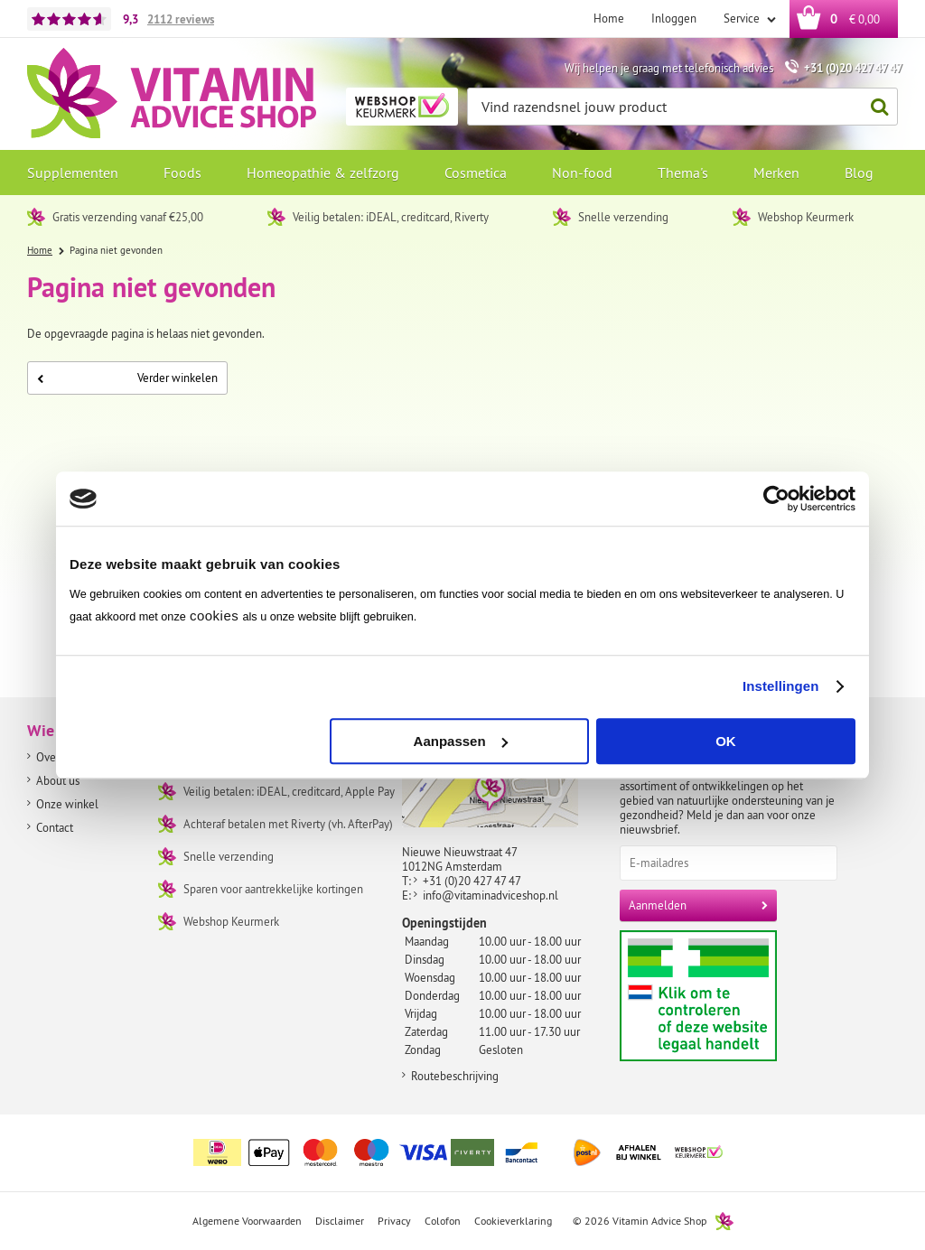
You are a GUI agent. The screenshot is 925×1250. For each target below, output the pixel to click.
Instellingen (781, 686)
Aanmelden (658, 905)
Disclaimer (339, 1220)
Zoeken (874, 107)
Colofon (443, 1220)
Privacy (394, 1220)
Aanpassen (461, 741)
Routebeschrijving (455, 1075)
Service (743, 18)
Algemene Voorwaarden (247, 1220)
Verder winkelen (127, 377)
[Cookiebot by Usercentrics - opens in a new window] (776, 498)
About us (57, 780)
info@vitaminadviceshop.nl (490, 895)
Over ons (57, 757)
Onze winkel (67, 804)
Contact (54, 827)
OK (725, 741)
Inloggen (673, 18)
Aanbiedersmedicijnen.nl (733, 995)
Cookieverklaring (513, 1220)
